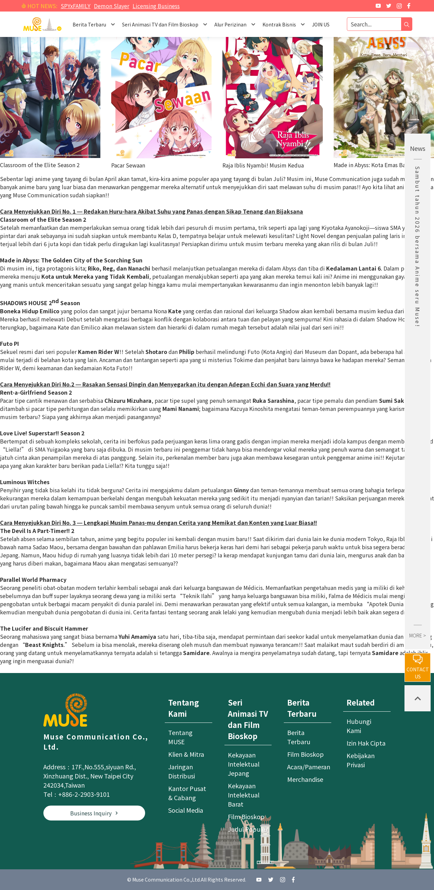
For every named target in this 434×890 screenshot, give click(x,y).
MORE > (417, 635)
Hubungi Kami (359, 726)
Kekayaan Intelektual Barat (243, 794)
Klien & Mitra (186, 754)
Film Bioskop (246, 816)
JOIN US (321, 24)
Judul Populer (248, 829)
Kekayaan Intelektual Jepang (243, 763)
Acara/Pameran (308, 766)
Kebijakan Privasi (361, 760)
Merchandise (305, 779)
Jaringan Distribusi (181, 771)
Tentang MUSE (180, 737)
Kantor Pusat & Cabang (187, 793)
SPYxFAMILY (76, 6)
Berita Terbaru (298, 737)
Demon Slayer (111, 6)
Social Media (185, 810)
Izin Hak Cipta (366, 742)
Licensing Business (156, 6)
